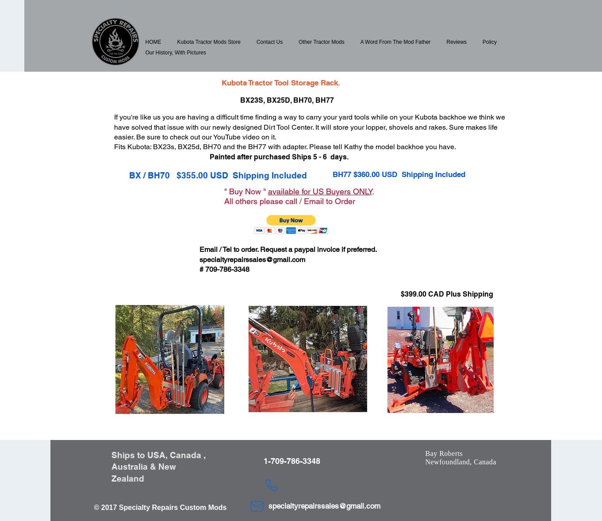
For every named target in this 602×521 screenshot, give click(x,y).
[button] (209, 42)
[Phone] (271, 485)
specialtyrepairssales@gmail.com (252, 259)
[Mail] (257, 506)
